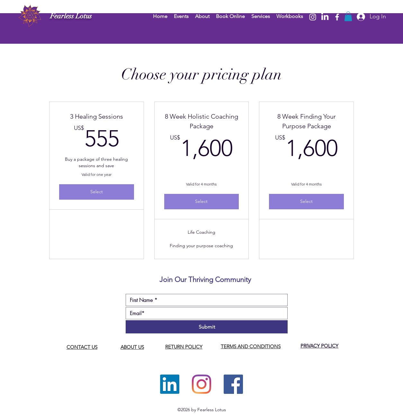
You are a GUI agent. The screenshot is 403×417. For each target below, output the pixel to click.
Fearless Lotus (71, 16)
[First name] (204, 300)
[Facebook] (337, 17)
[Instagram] (312, 17)
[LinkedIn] (324, 17)
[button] (348, 16)
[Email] (204, 313)
